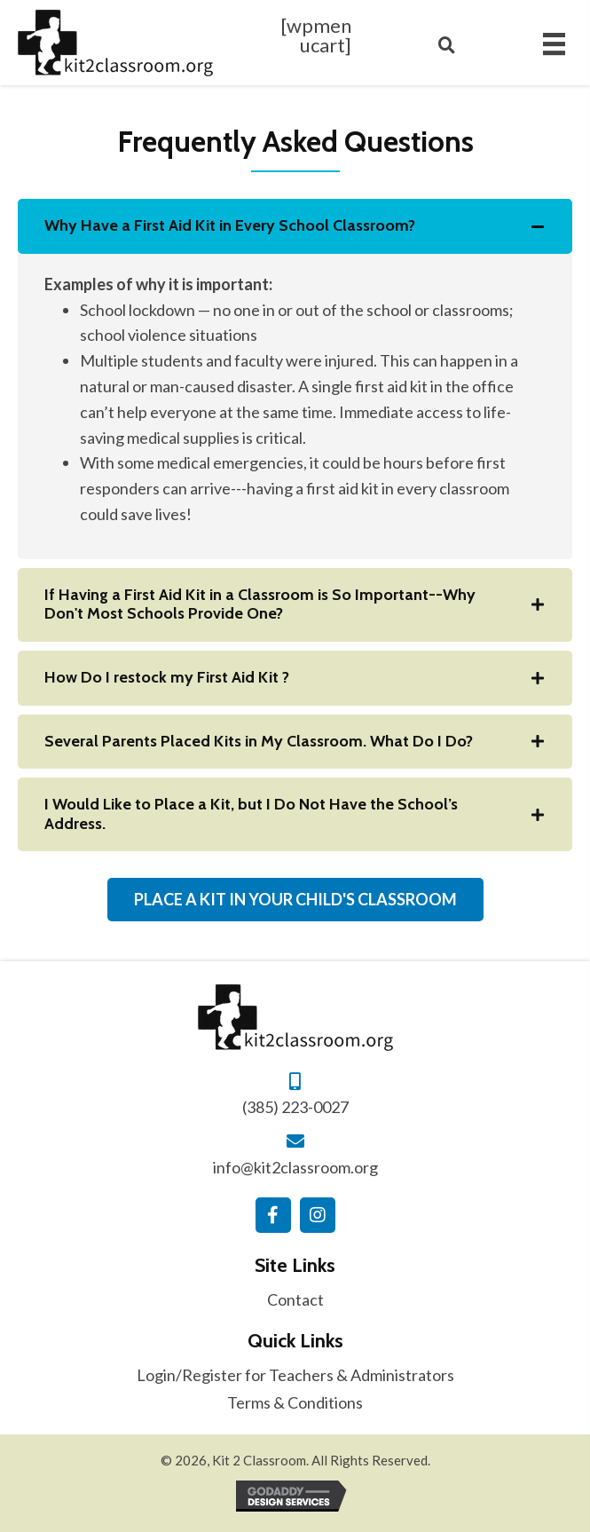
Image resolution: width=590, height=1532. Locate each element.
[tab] (295, 226)
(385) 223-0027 (295, 1107)
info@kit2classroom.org (295, 1167)
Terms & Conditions (295, 1402)
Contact (295, 1299)
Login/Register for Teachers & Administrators (295, 1375)
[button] (273, 1215)
